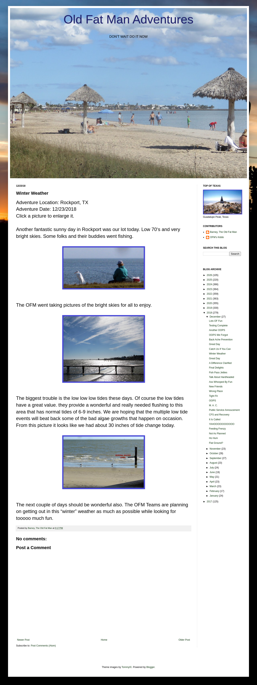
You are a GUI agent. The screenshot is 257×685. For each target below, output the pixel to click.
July (212, 467)
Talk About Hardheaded (221, 377)
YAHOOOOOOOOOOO (221, 424)
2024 (210, 284)
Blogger (150, 667)
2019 (210, 307)
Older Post (184, 639)
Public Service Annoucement (224, 410)
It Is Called (214, 419)
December (215, 316)
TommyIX (127, 667)
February (215, 491)
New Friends (215, 386)
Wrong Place (216, 391)
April (212, 481)
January (214, 495)
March (213, 486)
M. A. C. (213, 405)
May (212, 476)
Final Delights (216, 367)
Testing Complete (218, 325)
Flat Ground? (216, 443)
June (212, 472)
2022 (210, 293)
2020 (210, 303)
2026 (210, 275)
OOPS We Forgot (218, 335)
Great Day (214, 344)
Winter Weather (217, 353)
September (216, 458)
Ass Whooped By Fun (220, 382)
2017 (210, 501)
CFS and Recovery (219, 414)
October (214, 453)
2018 (210, 312)
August (214, 462)
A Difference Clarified (220, 363)
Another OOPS (217, 330)
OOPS (212, 400)
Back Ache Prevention (221, 339)
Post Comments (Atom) (43, 645)
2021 (210, 298)
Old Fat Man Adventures (129, 19)
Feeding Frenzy (217, 428)
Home (104, 639)
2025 (210, 279)
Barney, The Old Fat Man (223, 232)
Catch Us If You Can (220, 349)
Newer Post (23, 639)
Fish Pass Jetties (218, 372)
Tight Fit (213, 396)
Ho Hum (213, 438)
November (215, 448)
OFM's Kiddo (217, 237)
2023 (210, 289)
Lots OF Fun (215, 321)
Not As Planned (217, 433)
